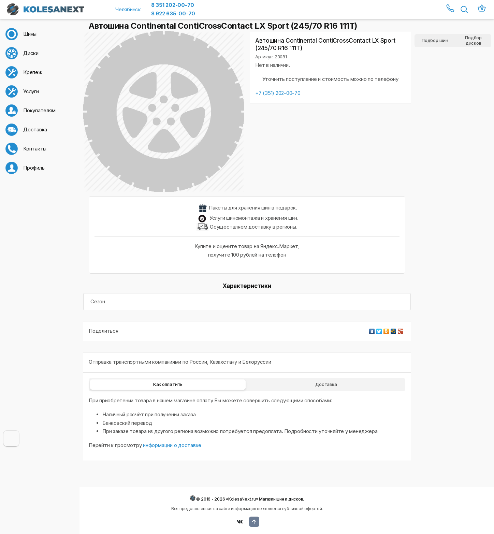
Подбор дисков (473, 40)
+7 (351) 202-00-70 (278, 93)
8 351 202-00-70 (172, 5)
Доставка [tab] (326, 384)
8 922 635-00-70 (173, 13)
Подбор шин (435, 40)
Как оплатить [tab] (168, 384)
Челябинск (128, 9)
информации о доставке (172, 445)
